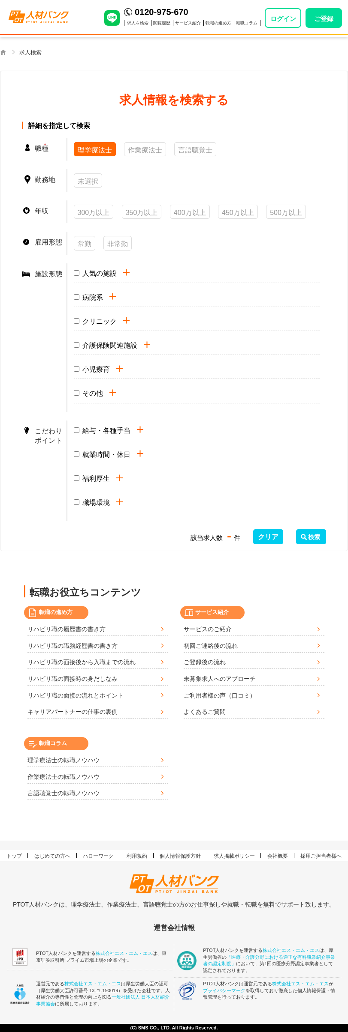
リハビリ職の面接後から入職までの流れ (81, 662)
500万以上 (286, 212)
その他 (92, 393)
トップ (14, 856)
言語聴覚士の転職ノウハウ (63, 793)
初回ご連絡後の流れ (211, 645)
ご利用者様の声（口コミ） (220, 695)
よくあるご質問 (205, 711)
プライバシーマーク (224, 990)
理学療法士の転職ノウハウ (63, 760)
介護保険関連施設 (109, 345)
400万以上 (190, 212)
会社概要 (277, 856)
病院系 (92, 297)
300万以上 (94, 212)
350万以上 (142, 212)
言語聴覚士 (195, 150)
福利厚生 (96, 478)
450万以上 (238, 212)
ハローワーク (98, 856)
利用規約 (137, 856)
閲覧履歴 (161, 23)
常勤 (84, 244)
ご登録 (323, 18)
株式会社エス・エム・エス (124, 953)
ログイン (283, 18)
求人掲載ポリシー (234, 856)
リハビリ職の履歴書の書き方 (66, 629)
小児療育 (96, 369)
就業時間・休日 (106, 454)
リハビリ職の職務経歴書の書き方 (72, 645)
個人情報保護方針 (180, 856)
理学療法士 (95, 150)
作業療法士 (145, 150)
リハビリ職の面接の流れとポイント (75, 695)
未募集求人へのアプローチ (220, 678)
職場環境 (96, 502)
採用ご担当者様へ (321, 856)
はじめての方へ (52, 856)
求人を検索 (137, 23)
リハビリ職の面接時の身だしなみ (72, 678)
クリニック (99, 321)
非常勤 (117, 244)
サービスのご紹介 (208, 629)
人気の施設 (99, 273)
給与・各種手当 (106, 430)
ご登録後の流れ (205, 662)
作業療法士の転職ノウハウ (63, 776)
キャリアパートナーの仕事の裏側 (72, 711)
